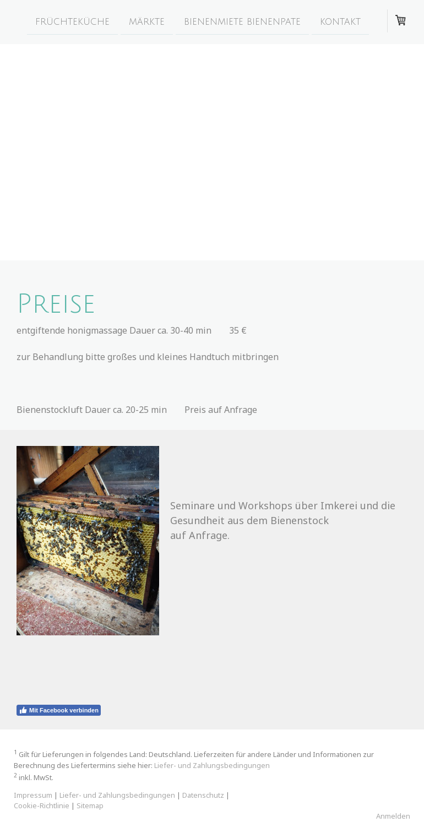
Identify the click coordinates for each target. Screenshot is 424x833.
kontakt (340, 21)
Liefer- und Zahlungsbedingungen (212, 765)
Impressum (33, 795)
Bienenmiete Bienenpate (242, 21)
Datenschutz (203, 795)
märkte (147, 21)
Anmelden (393, 816)
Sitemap (90, 805)
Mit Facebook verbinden (59, 710)
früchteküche (72, 21)
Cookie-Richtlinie (41, 805)
